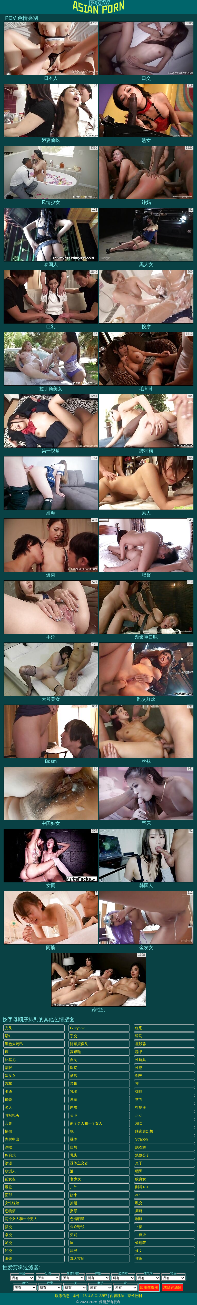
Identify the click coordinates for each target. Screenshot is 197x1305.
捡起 (73, 1203)
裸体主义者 (79, 1163)
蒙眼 (8, 1068)
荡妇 (138, 1091)
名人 (8, 1107)
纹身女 (140, 1179)
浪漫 (8, 1163)
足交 (8, 1243)
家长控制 (134, 1296)
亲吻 (73, 1084)
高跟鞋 (75, 1052)
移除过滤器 (172, 1287)
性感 (138, 1068)
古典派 (140, 1235)
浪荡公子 (142, 1155)
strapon (141, 1139)
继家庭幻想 (144, 1131)
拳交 (8, 1235)
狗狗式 (10, 1155)
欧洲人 (10, 1171)
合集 (8, 1123)
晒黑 (138, 1171)
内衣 (73, 1107)
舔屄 (73, 1251)
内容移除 (117, 1296)
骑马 (138, 1036)
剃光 (138, 1076)
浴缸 (8, 1036)
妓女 (138, 1251)
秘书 (138, 1052)
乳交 (138, 1203)
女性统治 (12, 1203)
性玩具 (140, 1060)
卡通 (8, 1091)
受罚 (73, 1235)
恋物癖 (10, 1211)
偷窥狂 (140, 1243)
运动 (138, 1115)
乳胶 (73, 1091)
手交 (73, 1036)
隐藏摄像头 (79, 1044)
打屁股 (140, 1107)
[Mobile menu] (5, 7)
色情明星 (77, 1219)
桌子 (138, 1163)
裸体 (73, 1139)
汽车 (8, 1084)
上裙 (138, 1227)
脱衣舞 (140, 1147)
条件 (76, 1296)
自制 (73, 1060)
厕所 (138, 1211)
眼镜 (8, 1259)
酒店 (73, 1076)
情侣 (8, 1131)
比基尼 (10, 1060)
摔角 (138, 1259)
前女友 (10, 1179)
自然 (73, 1147)
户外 (73, 1187)
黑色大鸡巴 (14, 1044)
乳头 (73, 1155)
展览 (8, 1187)
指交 (8, 1227)
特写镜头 (12, 1115)
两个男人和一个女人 (86, 1123)
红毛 (138, 1028)
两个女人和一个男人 (21, 1219)
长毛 (73, 1115)
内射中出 (12, 1139)
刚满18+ (142, 1187)
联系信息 (62, 1296)
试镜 (8, 1099)
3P (137, 1195)
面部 (8, 1195)
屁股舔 (140, 1044)
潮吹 (138, 1123)
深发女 (10, 1076)
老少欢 (75, 1179)
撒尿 (73, 1211)
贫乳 (138, 1099)
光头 (8, 1028)
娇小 (73, 1195)
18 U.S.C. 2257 (95, 1296)
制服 (138, 1219)
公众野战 (77, 1227)
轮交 (8, 1251)
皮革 (73, 1099)
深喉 (8, 1147)
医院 (73, 1068)
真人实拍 (77, 1259)
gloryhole (77, 1028)
